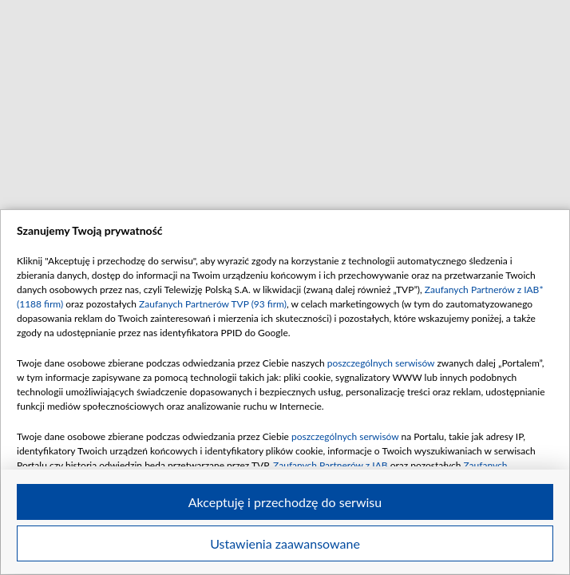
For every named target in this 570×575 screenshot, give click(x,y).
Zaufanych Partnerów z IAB (330, 465)
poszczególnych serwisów (381, 363)
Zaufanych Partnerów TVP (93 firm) (213, 304)
